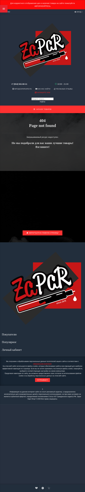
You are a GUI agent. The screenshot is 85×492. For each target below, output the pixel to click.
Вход (79, 12)
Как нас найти (42, 89)
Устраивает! (42, 380)
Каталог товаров (42, 109)
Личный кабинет (12, 349)
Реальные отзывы (63, 89)
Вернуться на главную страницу (42, 233)
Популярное (9, 342)
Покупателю (9, 334)
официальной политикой (42, 364)
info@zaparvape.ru (22, 89)
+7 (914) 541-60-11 (19, 84)
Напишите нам (42, 92)
